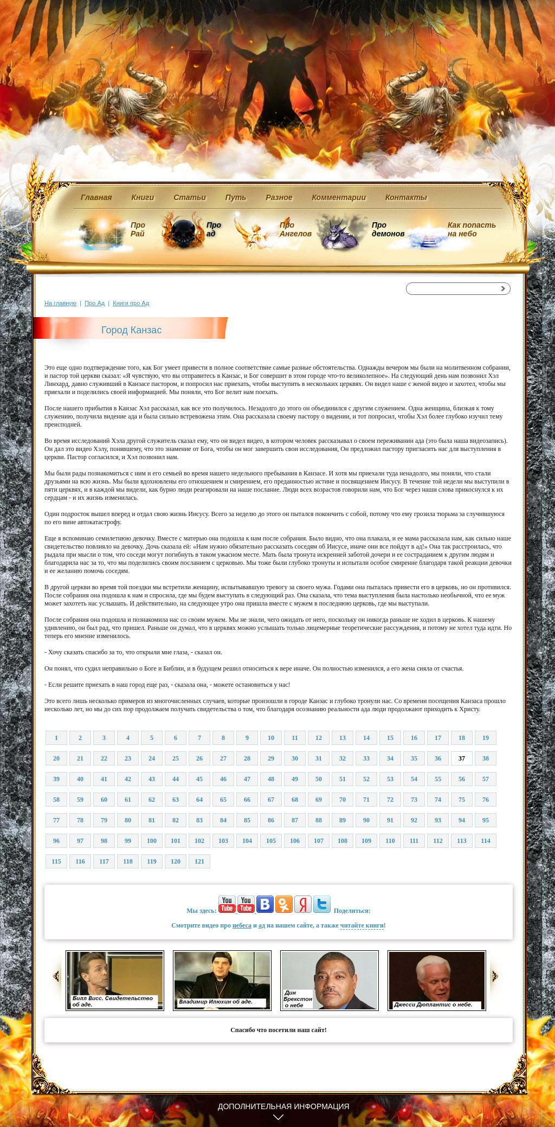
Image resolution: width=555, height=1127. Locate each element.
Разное (279, 197)
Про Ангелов (296, 229)
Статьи (189, 197)
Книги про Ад (131, 303)
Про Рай (138, 229)
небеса (242, 925)
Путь (236, 197)
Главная (96, 197)
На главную (60, 303)
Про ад (213, 229)
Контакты (406, 197)
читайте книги (362, 925)
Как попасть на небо (472, 229)
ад (262, 925)
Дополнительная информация (284, 1106)
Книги (143, 197)
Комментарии (339, 197)
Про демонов (388, 229)
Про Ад (95, 303)
